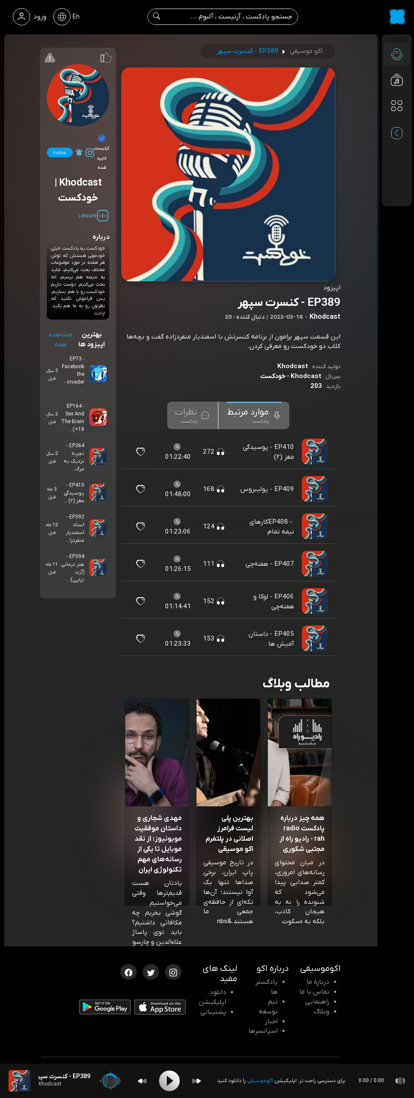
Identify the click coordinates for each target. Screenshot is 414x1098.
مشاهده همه (60, 339)
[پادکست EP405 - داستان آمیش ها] (315, 638)
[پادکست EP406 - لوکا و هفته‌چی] (315, 601)
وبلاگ (321, 1011)
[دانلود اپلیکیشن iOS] (160, 1009)
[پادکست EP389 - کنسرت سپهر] (19, 1081)
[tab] (254, 415)
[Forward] (196, 1081)
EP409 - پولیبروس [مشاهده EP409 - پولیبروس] (267, 489)
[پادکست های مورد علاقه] (397, 123)
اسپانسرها (263, 1031)
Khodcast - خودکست (291, 376)
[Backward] (142, 1081)
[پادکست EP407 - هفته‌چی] (315, 564)
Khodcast (292, 366)
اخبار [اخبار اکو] (271, 1021)
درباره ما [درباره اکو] (318, 982)
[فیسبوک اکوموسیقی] (128, 971)
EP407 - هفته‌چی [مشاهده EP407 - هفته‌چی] (269, 564)
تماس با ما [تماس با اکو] (314, 992)
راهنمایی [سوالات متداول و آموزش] (317, 1001)
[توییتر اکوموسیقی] (151, 971)
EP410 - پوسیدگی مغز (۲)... (74, 493)
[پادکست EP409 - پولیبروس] (315, 489)
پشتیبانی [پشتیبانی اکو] (213, 1012)
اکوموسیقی (260, 1080)
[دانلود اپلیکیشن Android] (105, 1008)
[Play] (169, 1081)
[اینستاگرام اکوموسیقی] (173, 971)
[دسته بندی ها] (397, 106)
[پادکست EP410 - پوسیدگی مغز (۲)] (315, 452)
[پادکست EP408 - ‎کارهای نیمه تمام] (315, 526)
